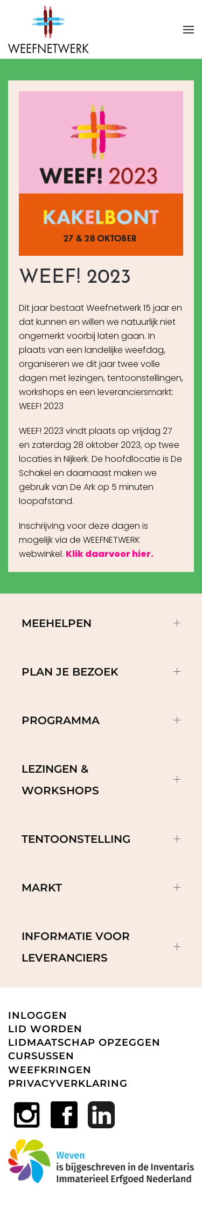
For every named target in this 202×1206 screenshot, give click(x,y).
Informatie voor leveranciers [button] (101, 947)
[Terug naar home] (48, 29)
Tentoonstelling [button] (101, 839)
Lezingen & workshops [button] (101, 779)
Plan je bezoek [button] (101, 671)
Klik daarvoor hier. (110, 554)
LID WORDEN (45, 1029)
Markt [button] (101, 887)
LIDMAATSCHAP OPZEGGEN (84, 1042)
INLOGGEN (37, 1015)
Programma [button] (101, 720)
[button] (188, 29)
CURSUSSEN (41, 1056)
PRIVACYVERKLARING (68, 1083)
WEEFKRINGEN (50, 1070)
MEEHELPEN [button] (101, 623)
